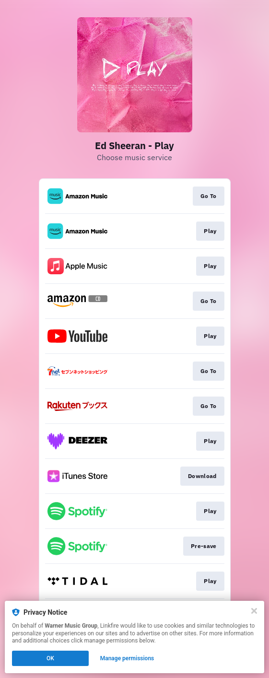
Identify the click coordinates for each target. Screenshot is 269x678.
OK (50, 658)
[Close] (254, 611)
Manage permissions (127, 658)
